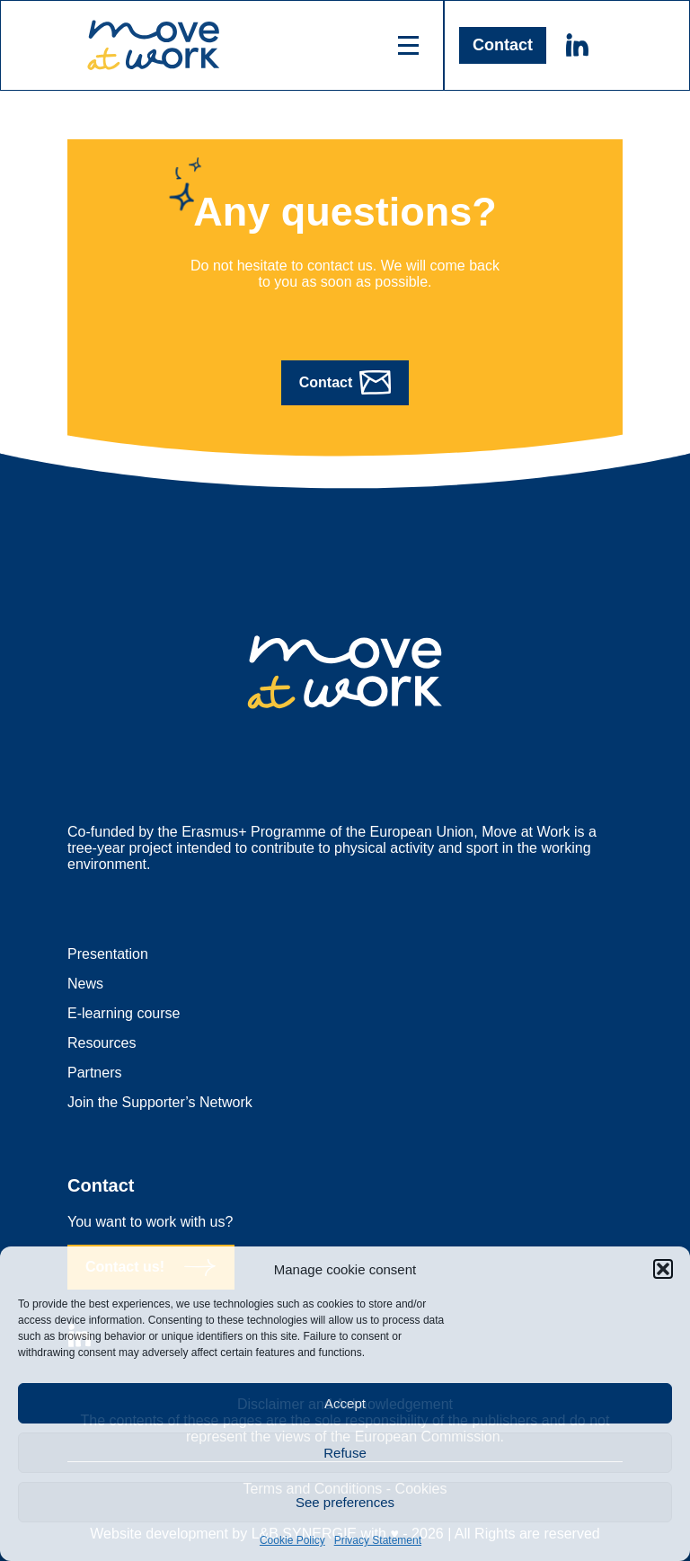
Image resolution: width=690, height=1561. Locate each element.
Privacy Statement (377, 1540)
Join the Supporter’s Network (159, 1102)
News (85, 983)
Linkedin (576, 45)
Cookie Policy (292, 1540)
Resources (101, 1043)
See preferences (345, 1502)
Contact (503, 45)
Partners (94, 1072)
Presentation (107, 954)
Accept (345, 1403)
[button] (663, 1269)
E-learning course (123, 1013)
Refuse (345, 1452)
